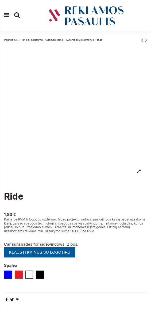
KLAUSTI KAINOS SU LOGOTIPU (40, 252)
